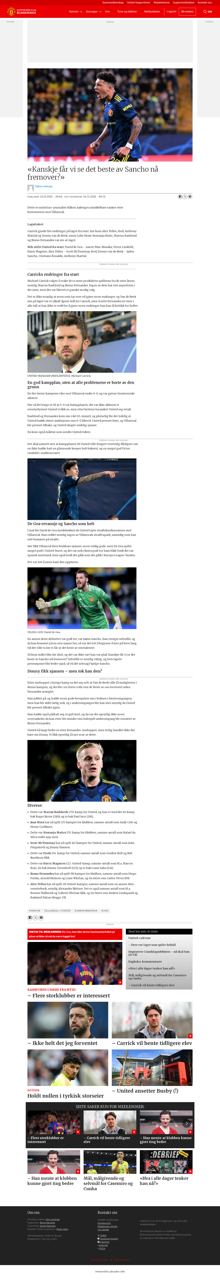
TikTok (102, 1248)
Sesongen (92, 11)
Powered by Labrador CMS (110, 1271)
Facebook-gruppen (109, 1239)
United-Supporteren (138, 2)
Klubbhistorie (162, 2)
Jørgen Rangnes (48, 1226)
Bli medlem (187, 11)
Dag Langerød (53, 1219)
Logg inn (171, 11)
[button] (186, 1123)
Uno (107, 11)
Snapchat (103, 1245)
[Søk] (205, 11)
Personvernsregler (100, 1260)
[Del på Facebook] (180, 196)
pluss (105, 910)
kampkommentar (86, 910)
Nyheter (74, 11)
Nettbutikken (152, 11)
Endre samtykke (121, 1260)
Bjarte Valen (62, 1229)
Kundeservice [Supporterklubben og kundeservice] (104, 1223)
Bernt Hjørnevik (47, 1223)
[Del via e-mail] (190, 196)
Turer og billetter (127, 11)
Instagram (104, 1242)
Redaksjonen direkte (107, 1226)
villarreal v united (57, 910)
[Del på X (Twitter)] (185, 196)
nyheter (34, 910)
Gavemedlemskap (113, 2)
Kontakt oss (205, 2)
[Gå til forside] (21, 12)
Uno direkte (103, 1230)
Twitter (103, 1235)
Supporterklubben (183, 2)
